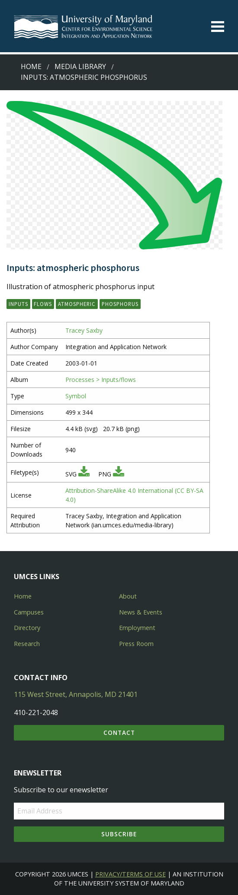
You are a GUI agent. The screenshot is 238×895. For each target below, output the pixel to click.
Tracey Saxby (84, 330)
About (128, 596)
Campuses (29, 612)
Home (31, 66)
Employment (137, 628)
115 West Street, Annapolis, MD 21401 (76, 694)
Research (27, 644)
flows (43, 303)
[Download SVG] (84, 474)
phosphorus (120, 303)
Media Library (80, 66)
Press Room (136, 644)
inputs (18, 303)
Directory (27, 628)
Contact (119, 732)
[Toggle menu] (217, 26)
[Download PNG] (118, 474)
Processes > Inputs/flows (100, 379)
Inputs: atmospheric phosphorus (84, 77)
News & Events (140, 612)
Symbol (75, 396)
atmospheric (77, 303)
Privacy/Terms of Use (130, 874)
